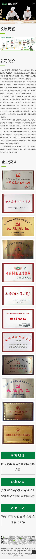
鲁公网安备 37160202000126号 (17, 550)
